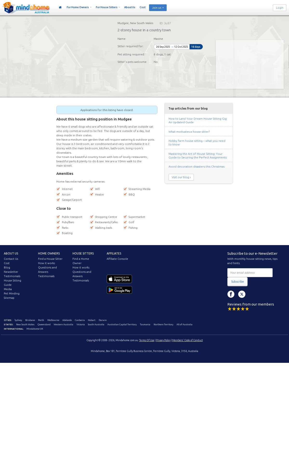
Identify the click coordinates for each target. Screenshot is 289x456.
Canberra (80, 320)
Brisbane (30, 320)
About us (11, 253)
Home (60, 7)
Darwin (103, 320)
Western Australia (63, 324)
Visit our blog (180, 177)
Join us (156, 7)
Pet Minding (12, 293)
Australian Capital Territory (122, 324)
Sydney (18, 320)
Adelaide (67, 320)
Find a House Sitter (50, 258)
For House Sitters (107, 7)
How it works (46, 263)
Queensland (44, 324)
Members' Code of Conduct (187, 340)
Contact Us (11, 258)
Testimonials (12, 276)
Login (279, 7)
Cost (142, 7)
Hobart (91, 320)
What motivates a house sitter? (189, 131)
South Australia (96, 324)
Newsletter (11, 271)
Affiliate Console (117, 258)
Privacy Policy (163, 340)
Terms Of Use (146, 340)
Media (8, 289)
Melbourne (53, 320)
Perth (41, 320)
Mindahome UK (34, 328)
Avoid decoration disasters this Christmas (196, 166)
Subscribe (237, 281)
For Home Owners (78, 7)
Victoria (81, 324)
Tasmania (145, 324)
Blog (7, 267)
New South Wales (25, 324)
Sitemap (9, 297)
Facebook (231, 294)
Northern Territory (163, 324)
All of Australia (184, 324)
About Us (129, 7)
